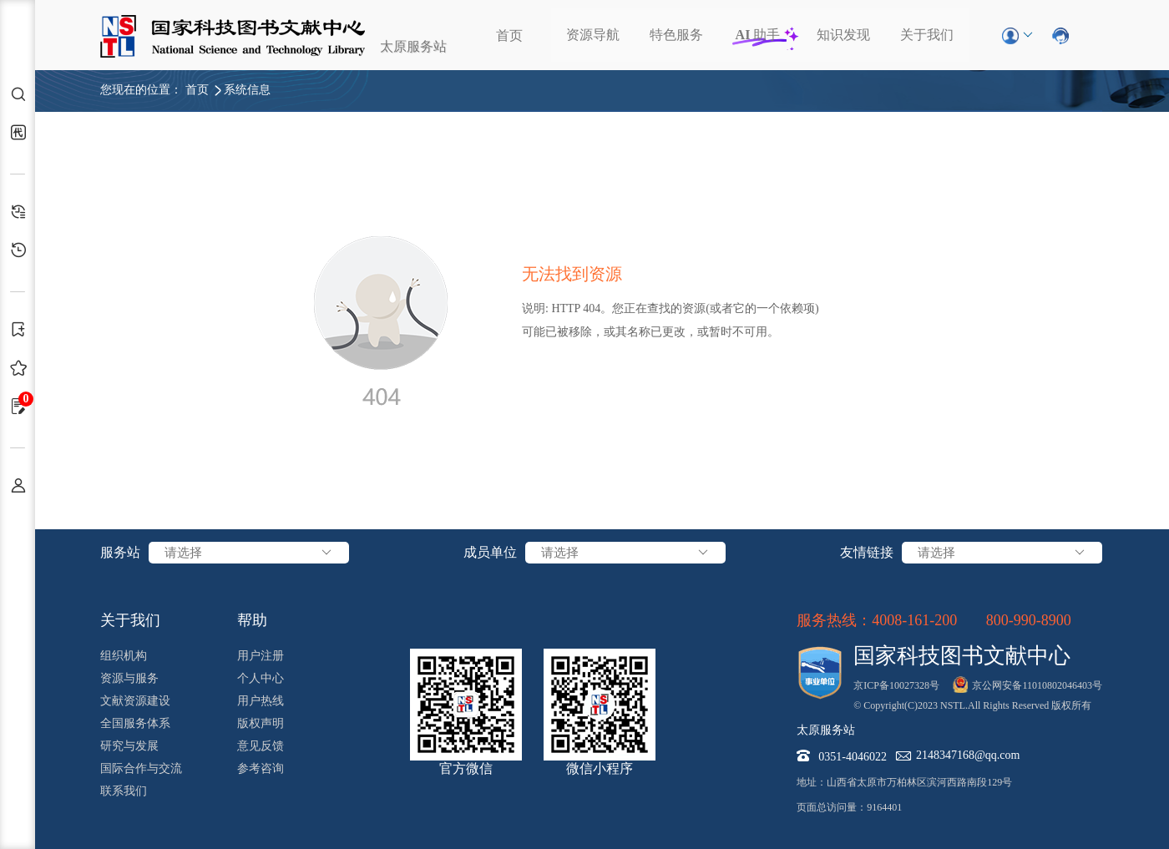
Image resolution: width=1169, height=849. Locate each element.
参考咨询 (260, 768)
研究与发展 (129, 746)
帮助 (252, 620)
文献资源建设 (135, 701)
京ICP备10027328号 (896, 685)
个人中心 (260, 678)
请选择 (248, 553)
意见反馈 (260, 746)
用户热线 (260, 701)
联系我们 (123, 791)
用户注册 (260, 655)
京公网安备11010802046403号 (1037, 685)
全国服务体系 (135, 723)
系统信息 (247, 89)
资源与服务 (129, 678)
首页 (509, 35)
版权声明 (260, 723)
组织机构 (123, 655)
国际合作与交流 (141, 768)
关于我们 (927, 35)
